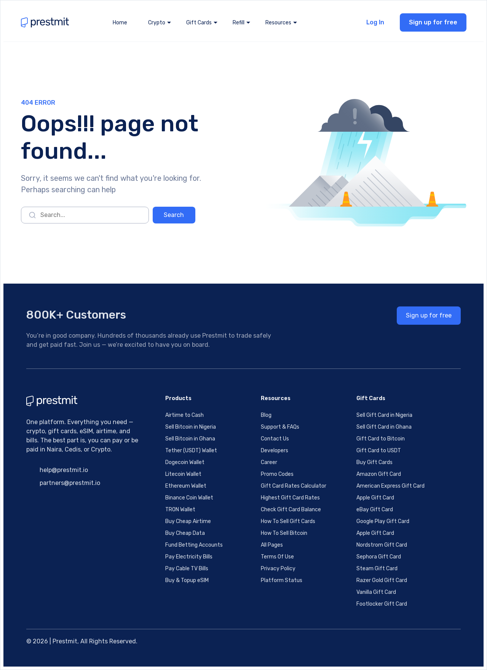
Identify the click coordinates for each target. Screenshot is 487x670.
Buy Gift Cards (374, 462)
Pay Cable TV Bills (186, 568)
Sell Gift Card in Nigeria (384, 415)
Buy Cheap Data (185, 533)
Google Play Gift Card (382, 521)
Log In (375, 22)
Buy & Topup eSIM (187, 580)
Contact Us (275, 439)
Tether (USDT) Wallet (191, 450)
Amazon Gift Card (378, 474)
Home (120, 22)
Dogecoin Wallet (184, 462)
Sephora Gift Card (378, 557)
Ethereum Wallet (185, 486)
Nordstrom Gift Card (381, 545)
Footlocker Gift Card (381, 604)
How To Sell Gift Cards (288, 521)
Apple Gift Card (375, 498)
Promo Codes (277, 474)
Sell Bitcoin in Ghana (190, 439)
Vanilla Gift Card (376, 592)
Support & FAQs (280, 427)
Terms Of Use (277, 557)
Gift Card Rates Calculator (293, 486)
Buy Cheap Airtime (188, 521)
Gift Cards (199, 22)
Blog (266, 415)
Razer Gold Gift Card (381, 580)
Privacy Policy (278, 568)
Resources (278, 22)
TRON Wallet (180, 509)
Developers (274, 450)
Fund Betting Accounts (194, 545)
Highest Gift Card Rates (290, 498)
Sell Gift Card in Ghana (384, 427)
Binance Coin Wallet (189, 498)
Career (269, 462)
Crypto (156, 22)
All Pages (272, 545)
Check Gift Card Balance (291, 509)
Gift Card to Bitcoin (380, 439)
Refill (238, 22)
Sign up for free (433, 22)
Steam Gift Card (377, 568)
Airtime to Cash (184, 415)
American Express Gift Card (390, 486)
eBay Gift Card (374, 509)
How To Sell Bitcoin (284, 533)
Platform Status (281, 580)
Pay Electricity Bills (188, 557)
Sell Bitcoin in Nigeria (190, 427)
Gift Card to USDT (378, 450)
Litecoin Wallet (183, 474)
